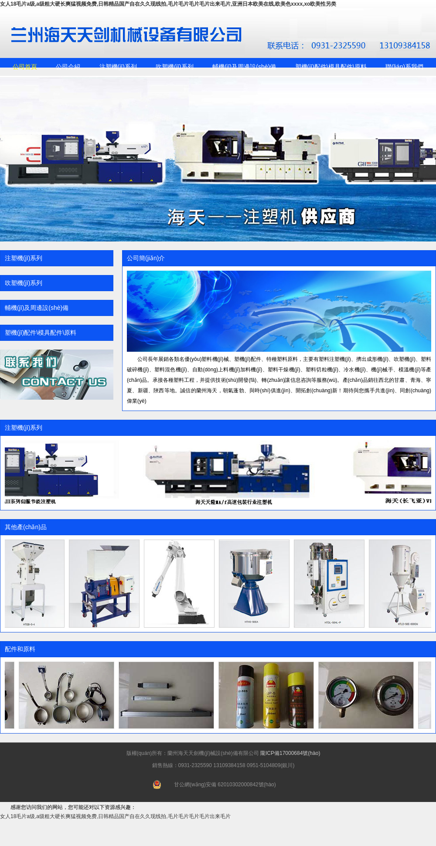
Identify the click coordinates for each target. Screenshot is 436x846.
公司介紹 (68, 66)
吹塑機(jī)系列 (174, 66)
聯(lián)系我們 (404, 66)
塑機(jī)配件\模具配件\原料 (331, 66)
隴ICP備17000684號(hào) (290, 753)
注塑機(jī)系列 (118, 66)
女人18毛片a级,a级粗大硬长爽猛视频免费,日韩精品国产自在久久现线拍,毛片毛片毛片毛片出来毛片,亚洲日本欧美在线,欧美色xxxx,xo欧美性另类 (168, 4)
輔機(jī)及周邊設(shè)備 (244, 66)
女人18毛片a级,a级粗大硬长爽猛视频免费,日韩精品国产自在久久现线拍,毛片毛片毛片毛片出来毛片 (115, 816)
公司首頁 (25, 66)
